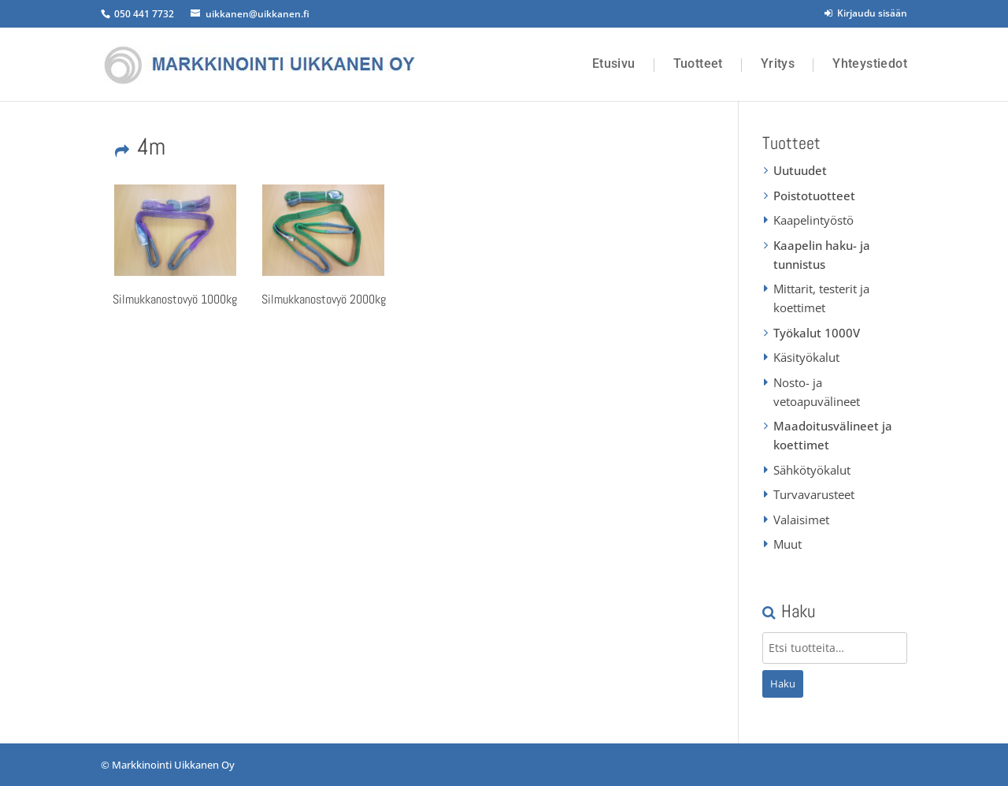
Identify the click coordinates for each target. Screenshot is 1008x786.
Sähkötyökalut (811, 470)
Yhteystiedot (869, 63)
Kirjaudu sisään (866, 13)
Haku (782, 683)
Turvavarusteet (813, 494)
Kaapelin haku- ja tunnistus (821, 254)
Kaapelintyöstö (813, 220)
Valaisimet (801, 519)
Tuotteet (698, 63)
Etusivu (614, 63)
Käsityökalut (806, 357)
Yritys (778, 63)
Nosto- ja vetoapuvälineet (816, 391)
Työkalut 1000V (816, 333)
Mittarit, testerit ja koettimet (821, 298)
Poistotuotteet (814, 195)
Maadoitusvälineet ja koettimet (832, 435)
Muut (787, 544)
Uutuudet (800, 170)
